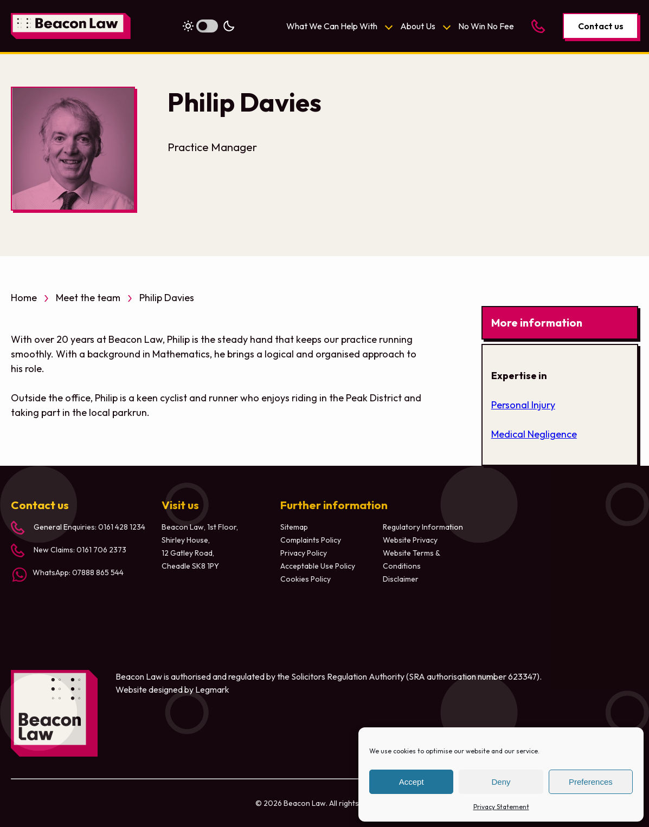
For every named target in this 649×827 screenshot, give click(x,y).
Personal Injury (523, 405)
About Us (417, 26)
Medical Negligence (534, 434)
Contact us (601, 26)
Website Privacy (410, 540)
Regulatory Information (423, 527)
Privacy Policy (303, 553)
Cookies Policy (305, 579)
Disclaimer (401, 579)
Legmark (212, 689)
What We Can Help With (331, 26)
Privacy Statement (501, 807)
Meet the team (88, 297)
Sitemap (294, 527)
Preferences (591, 781)
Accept (411, 781)
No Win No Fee (486, 26)
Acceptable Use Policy (317, 566)
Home (24, 297)
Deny (500, 781)
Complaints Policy (310, 540)
